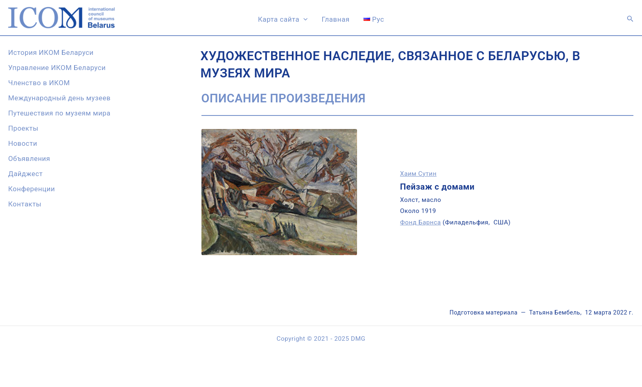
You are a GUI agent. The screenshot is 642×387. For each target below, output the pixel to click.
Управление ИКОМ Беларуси (57, 67)
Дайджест (25, 174)
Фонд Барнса (420, 222)
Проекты (23, 128)
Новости (22, 143)
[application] (303, 19)
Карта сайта (283, 19)
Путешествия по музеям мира (59, 113)
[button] (630, 19)
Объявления (29, 158)
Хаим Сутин (418, 173)
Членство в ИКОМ (39, 83)
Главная (336, 19)
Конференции (31, 189)
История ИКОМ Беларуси (51, 52)
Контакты (24, 204)
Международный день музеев (59, 98)
